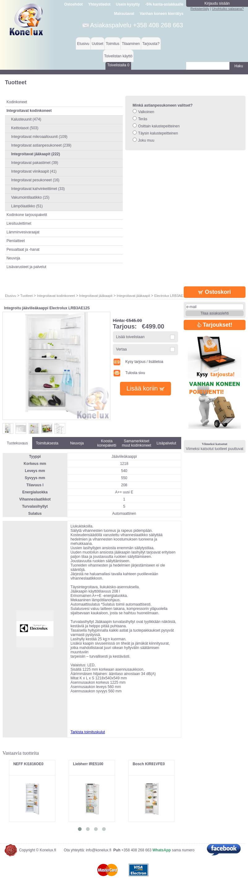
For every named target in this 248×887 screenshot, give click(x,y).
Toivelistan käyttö (118, 56)
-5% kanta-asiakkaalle (164, 4)
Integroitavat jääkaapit (96, 296)
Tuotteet (26, 296)
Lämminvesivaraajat (23, 232)
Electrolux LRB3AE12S (171, 296)
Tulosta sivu (129, 373)
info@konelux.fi (98, 850)
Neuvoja (13, 258)
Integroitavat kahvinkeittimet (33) (38, 189)
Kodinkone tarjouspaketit (26, 215)
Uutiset (97, 44)
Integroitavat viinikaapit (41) (34, 171)
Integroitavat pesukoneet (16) (35, 180)
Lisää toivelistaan (130, 337)
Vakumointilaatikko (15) (30, 197)
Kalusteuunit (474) (26, 119)
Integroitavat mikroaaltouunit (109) (39, 137)
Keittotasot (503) (24, 128)
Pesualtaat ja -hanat (23, 249)
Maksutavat (124, 13)
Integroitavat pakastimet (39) (34, 163)
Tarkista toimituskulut (88, 732)
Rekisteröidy (199, 9)
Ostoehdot (73, 4)
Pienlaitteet (15, 241)
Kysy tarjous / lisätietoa (138, 362)
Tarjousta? (150, 44)
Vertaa (121, 349)
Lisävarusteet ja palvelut (26, 267)
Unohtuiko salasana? (228, 9)
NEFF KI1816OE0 (28, 764)
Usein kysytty (128, 4)
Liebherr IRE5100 (88, 764)
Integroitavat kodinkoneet (56, 296)
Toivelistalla (118, 65)
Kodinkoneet (16, 102)
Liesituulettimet (18, 223)
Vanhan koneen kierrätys (161, 13)
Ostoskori (214, 292)
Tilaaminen (131, 44)
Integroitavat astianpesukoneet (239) (41, 145)
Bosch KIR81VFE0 (149, 764)
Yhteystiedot (99, 4)
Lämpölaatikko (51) (27, 206)
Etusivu (83, 44)
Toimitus (112, 44)
